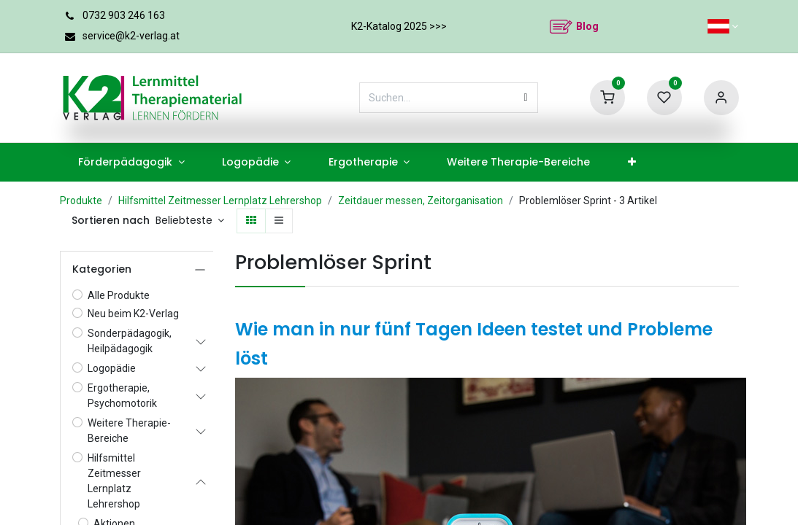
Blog (587, 26)
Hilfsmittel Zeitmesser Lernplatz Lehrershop (220, 200)
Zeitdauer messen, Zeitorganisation (420, 200)
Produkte (81, 200)
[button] (190, 221)
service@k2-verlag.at (131, 36)
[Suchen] (526, 97)
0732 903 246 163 (124, 15)
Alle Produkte (119, 295)
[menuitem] (132, 162)
